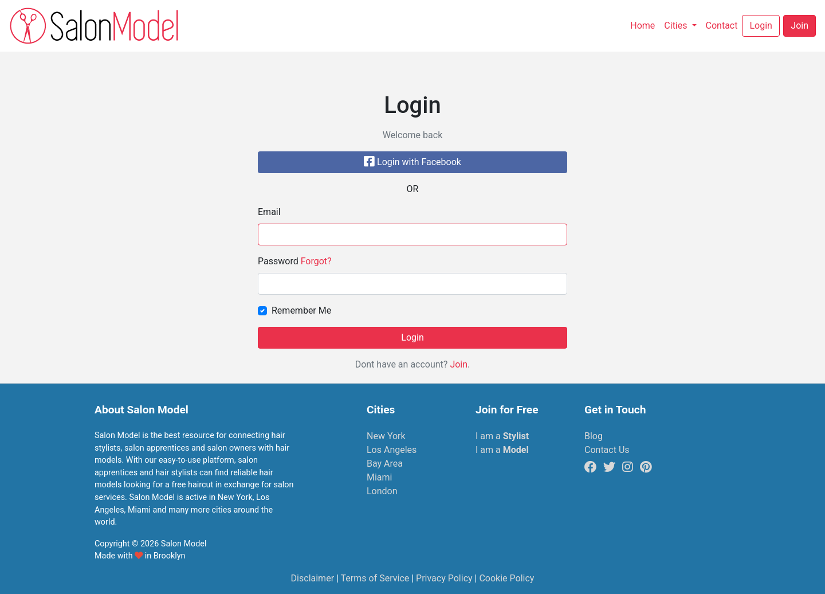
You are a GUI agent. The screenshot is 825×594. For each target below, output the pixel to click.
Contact (724, 24)
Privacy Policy (444, 578)
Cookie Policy (506, 578)
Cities (676, 25)
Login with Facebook (412, 162)
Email (269, 211)
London (382, 491)
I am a (502, 436)
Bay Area (385, 463)
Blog (593, 436)
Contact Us (607, 449)
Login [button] (760, 25)
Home (644, 24)
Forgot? (316, 261)
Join (458, 364)
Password (295, 261)
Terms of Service (375, 578)
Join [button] (799, 25)
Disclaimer (312, 578)
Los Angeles (392, 449)
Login (412, 337)
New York (386, 436)
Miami (379, 477)
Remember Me (301, 310)
